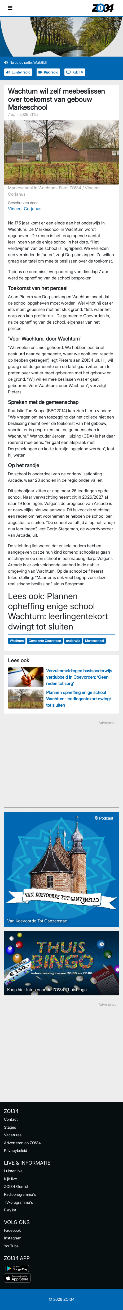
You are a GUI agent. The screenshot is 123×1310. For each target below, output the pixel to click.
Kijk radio (48, 72)
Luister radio (18, 72)
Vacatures (12, 1135)
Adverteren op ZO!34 (22, 1143)
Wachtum (17, 641)
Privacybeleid (15, 1150)
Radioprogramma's (20, 1194)
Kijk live (10, 1178)
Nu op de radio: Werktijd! (25, 63)
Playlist (10, 1210)
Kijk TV (74, 72)
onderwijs (73, 641)
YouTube (11, 1246)
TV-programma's (18, 1202)
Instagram (12, 1238)
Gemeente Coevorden (45, 641)
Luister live (13, 1171)
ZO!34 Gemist (16, 1186)
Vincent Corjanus (24, 208)
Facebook (12, 1230)
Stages (10, 1127)
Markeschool (94, 641)
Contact (11, 1119)
